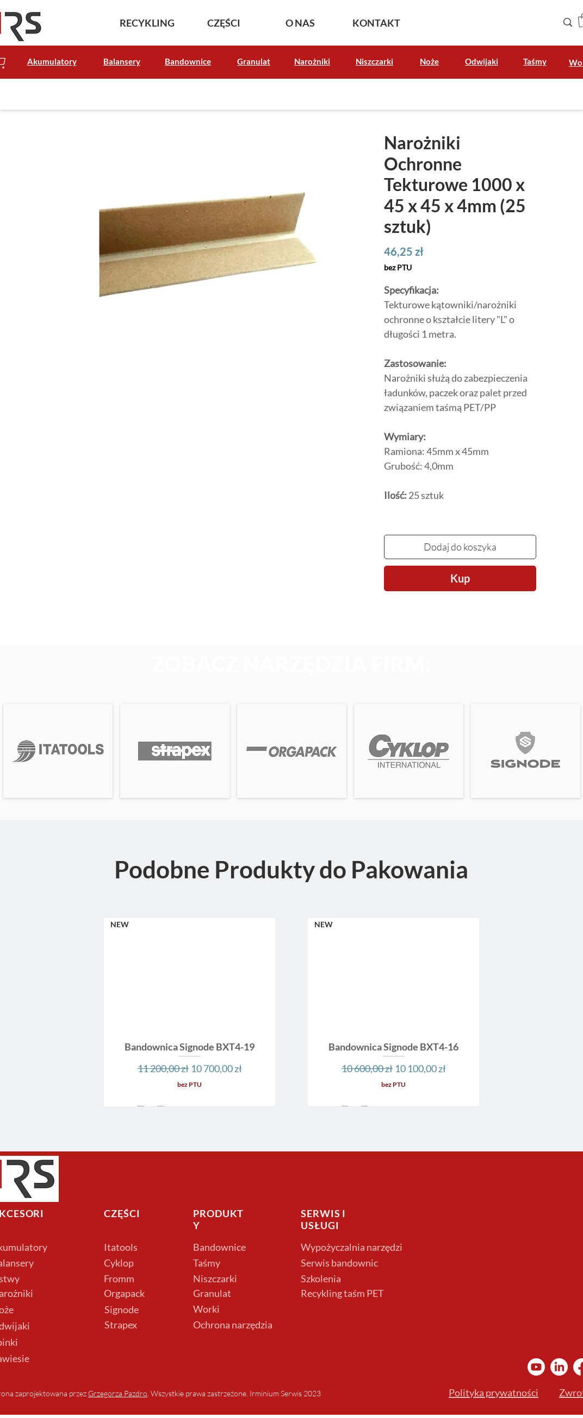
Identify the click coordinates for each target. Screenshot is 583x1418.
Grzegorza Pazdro (117, 1393)
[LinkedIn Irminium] (559, 1367)
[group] (291, 1011)
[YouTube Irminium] (536, 1367)
